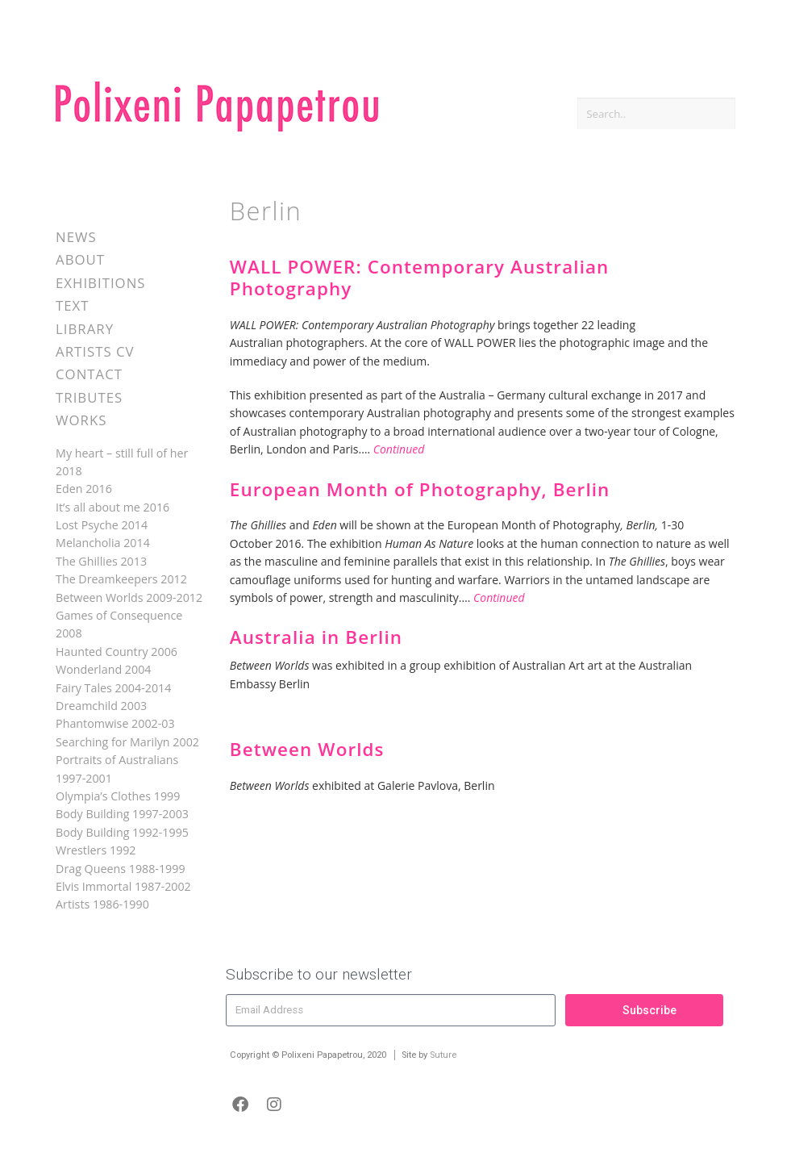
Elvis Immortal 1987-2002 (123, 886)
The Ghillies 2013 (101, 561)
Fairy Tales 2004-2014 (113, 688)
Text (73, 305)
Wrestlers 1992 (95, 850)
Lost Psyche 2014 (102, 525)
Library (85, 329)
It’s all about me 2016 (112, 507)
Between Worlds (307, 749)
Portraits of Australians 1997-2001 (117, 768)
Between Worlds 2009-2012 (129, 597)
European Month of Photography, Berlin (420, 489)
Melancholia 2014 (103, 542)
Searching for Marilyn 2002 (127, 742)
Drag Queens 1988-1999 (120, 868)
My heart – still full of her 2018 (122, 461)
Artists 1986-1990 (102, 904)
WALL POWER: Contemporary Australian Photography (420, 277)
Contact (89, 374)
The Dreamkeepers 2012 (121, 579)
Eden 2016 (84, 488)
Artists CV (95, 351)
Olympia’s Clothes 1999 (118, 796)
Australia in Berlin (316, 637)
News (76, 237)
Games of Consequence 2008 (119, 624)
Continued (399, 449)
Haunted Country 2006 (116, 651)
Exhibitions (100, 283)
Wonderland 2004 (103, 669)
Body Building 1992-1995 (122, 832)
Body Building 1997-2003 (122, 813)
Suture (443, 1055)
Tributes (89, 397)
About (80, 259)
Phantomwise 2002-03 (115, 723)
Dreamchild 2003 (101, 705)
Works (81, 420)
